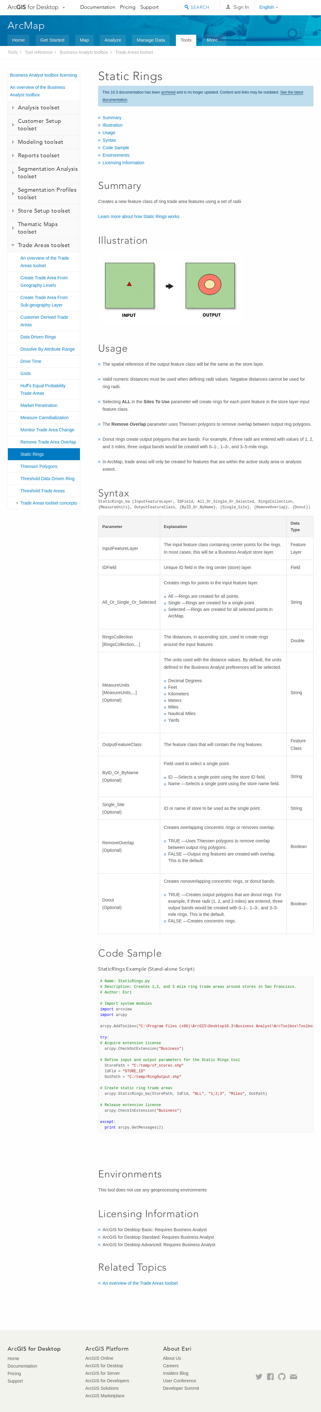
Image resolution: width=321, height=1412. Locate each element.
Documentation (97, 7)
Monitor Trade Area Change (47, 429)
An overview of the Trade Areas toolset (44, 262)
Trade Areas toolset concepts (48, 502)
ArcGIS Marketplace (104, 1395)
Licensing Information (123, 162)
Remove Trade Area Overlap (48, 441)
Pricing (127, 7)
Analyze (112, 40)
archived (168, 92)
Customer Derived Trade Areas (44, 321)
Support (149, 7)
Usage (109, 132)
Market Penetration (38, 405)
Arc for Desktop (33, 7)
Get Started (52, 40)
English (267, 7)
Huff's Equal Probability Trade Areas (43, 389)
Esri (300, 7)
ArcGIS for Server (102, 1373)
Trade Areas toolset (134, 52)
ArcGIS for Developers (107, 1380)
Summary (112, 117)
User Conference (179, 1380)
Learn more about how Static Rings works (138, 216)
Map (84, 40)
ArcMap (26, 25)
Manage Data (151, 40)
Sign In (241, 7)
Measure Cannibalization (44, 417)
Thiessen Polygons (38, 466)
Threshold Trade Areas (42, 490)
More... (214, 40)
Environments (116, 155)
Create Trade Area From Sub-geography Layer (44, 301)
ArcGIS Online (99, 1358)
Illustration (113, 125)
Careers (171, 1365)
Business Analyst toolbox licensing (43, 75)
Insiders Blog (175, 1373)
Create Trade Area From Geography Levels (44, 281)
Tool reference (39, 52)
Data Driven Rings (38, 336)
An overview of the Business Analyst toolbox (37, 91)
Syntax (109, 140)
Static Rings (32, 454)
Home (18, 40)
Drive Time (30, 361)
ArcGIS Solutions (102, 1388)
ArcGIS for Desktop (104, 1365)
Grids (25, 373)
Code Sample (116, 147)
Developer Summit (181, 1388)
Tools (186, 40)
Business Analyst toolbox (84, 52)
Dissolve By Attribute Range (47, 349)
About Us (172, 1358)
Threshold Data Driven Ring (47, 478)
